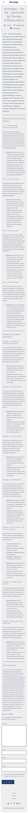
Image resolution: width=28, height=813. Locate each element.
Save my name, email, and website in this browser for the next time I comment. (15, 775)
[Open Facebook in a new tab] (8, 803)
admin (9, 25)
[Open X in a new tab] (11, 803)
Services (14, 795)
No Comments (16, 28)
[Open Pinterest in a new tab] (19, 803)
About (14, 793)
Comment (5, 723)
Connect (14, 798)
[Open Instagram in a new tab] (14, 803)
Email (4, 757)
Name (4, 749)
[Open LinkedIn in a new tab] (17, 803)
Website (4, 766)
